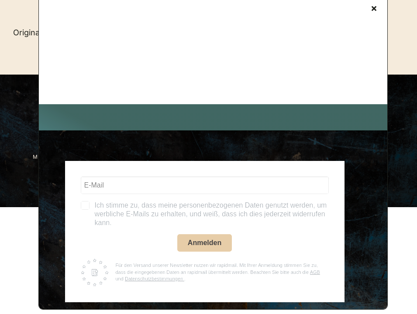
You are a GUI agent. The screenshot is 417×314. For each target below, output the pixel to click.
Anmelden (204, 242)
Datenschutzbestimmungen (154, 278)
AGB (315, 272)
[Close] (374, 8)
